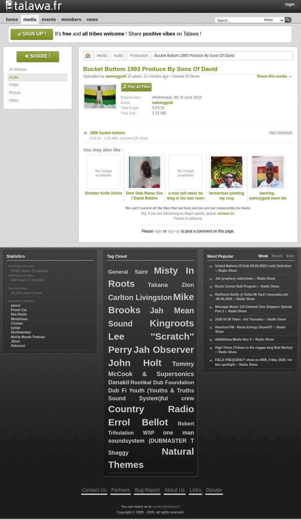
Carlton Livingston (140, 297)
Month (277, 256)
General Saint (128, 272)
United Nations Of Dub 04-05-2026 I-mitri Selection (253, 266)
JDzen (15, 341)
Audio (14, 77)
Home (12, 19)
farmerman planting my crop (226, 196)
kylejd (15, 328)
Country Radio (151, 409)
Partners (120, 490)
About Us (175, 490)
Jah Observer (164, 349)
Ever (290, 256)
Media (29, 19)
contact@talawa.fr (166, 506)
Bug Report (147, 490)
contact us (225, 213)
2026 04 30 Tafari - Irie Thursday (239, 319)
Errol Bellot (138, 422)
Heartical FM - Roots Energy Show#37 (243, 327)
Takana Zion (171, 285)
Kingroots (172, 323)
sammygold (115, 76)
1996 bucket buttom (107, 133)
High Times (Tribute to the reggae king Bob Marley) (254, 347)
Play (273, 132)
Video (13, 85)
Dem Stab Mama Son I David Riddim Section (144, 198)
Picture (15, 92)
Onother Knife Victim (103, 193)
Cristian (17, 323)
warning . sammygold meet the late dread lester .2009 (267, 201)
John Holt (134, 363)
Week (263, 256)
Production (139, 55)
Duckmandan (21, 332)
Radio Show (228, 270)
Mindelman (19, 319)
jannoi (15, 305)
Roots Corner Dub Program (235, 286)
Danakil (118, 382)
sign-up (174, 231)
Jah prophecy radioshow (234, 278)
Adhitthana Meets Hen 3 (233, 339)
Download (285, 132)
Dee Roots (19, 314)
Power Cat (19, 310)
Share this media (272, 76)
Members (71, 19)
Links (195, 490)
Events (49, 19)
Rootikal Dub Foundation (162, 383)
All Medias (17, 69)
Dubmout (18, 346)
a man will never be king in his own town (185, 196)
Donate (214, 490)
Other (13, 100)
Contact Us (94, 490)
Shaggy (118, 453)
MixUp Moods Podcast (28, 337)
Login (289, 4)
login (158, 231)
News (92, 19)
